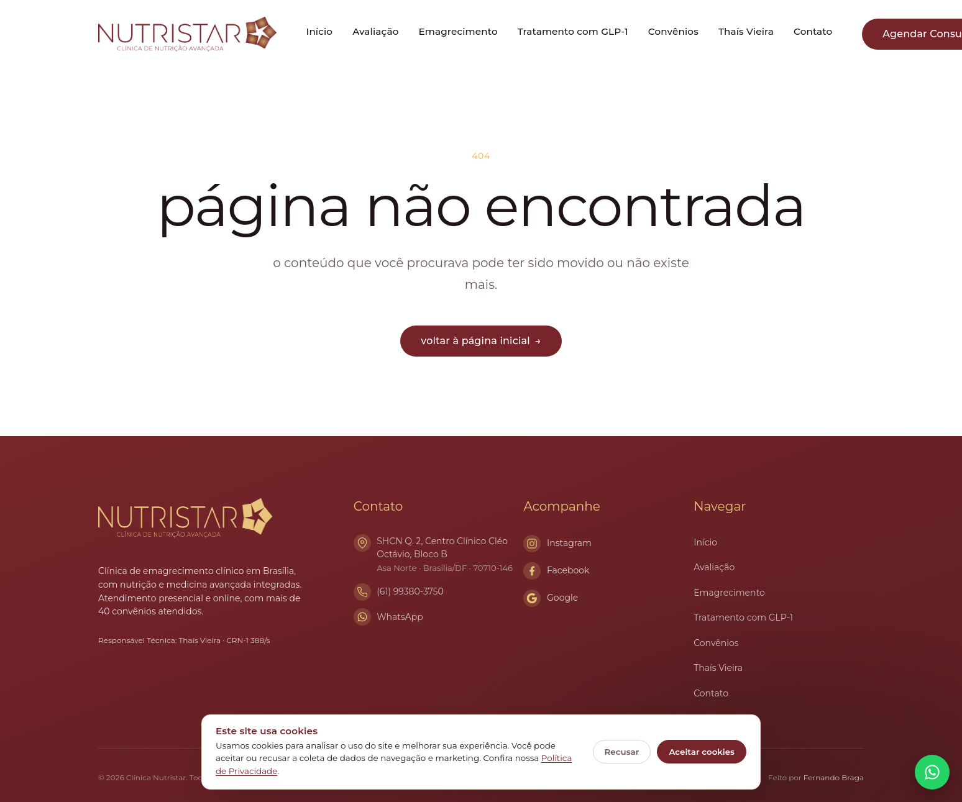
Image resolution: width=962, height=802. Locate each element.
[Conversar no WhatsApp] (932, 772)
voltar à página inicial (481, 341)
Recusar (622, 752)
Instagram (557, 543)
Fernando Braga (834, 777)
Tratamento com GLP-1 (573, 31)
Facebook (556, 571)
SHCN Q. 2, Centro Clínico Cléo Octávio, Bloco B (450, 555)
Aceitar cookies (702, 752)
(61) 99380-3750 (410, 591)
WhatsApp (400, 616)
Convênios (673, 31)
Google (550, 598)
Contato (813, 31)
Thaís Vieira (746, 31)
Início (319, 31)
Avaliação (375, 31)
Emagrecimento (457, 31)
